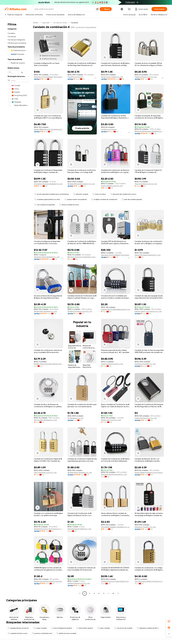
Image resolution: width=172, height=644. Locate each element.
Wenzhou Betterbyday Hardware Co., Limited (149, 131)
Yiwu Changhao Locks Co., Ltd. (45, 472)
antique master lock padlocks (75, 199)
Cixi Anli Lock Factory (75, 77)
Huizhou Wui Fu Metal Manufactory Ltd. (115, 309)
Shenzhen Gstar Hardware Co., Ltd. (47, 257)
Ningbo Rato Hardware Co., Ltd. (45, 311)
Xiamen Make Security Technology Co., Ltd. (48, 129)
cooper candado (40, 628)
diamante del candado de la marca (123, 194)
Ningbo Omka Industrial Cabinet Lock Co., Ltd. (48, 364)
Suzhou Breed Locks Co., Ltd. (112, 186)
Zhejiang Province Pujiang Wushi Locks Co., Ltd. (115, 581)
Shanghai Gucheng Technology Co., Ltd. (48, 529)
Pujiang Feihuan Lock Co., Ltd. (146, 77)
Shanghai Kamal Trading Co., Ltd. (79, 529)
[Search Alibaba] (64, 9)
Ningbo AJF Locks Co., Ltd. (111, 420)
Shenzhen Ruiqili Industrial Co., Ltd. (114, 474)
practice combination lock (42, 633)
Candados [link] (74, 23)
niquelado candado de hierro (148, 628)
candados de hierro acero (17, 633)
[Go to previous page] (80, 593)
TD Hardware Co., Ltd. (75, 418)
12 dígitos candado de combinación (104, 199)
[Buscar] (106, 9)
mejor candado (103, 628)
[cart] (129, 9)
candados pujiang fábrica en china (47, 199)
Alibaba (35, 23)
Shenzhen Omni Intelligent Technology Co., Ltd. (48, 77)
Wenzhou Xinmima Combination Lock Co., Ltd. (82, 257)
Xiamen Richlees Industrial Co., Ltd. (148, 255)
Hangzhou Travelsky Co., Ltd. (145, 364)
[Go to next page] (118, 593)
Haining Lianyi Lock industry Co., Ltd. (148, 311)
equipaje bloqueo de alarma (18, 628)
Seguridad (45, 23)
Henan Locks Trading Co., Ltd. (112, 77)
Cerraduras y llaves (60, 23)
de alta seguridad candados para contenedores (52, 194)
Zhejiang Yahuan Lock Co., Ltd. (78, 583)
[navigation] (18, 308)
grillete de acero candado (66, 633)
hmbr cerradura (99, 194)
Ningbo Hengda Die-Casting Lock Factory (48, 581)
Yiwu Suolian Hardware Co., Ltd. (45, 420)
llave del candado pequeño (132, 199)
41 (113, 593)
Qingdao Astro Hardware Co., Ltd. (79, 472)
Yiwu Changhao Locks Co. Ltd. (146, 184)
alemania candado (80, 194)
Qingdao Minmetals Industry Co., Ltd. (81, 184)
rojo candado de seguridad (45, 205)
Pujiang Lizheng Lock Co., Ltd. (112, 364)
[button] (97, 9)
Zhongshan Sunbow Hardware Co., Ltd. (48, 184)
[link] (169, 621)
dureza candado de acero (69, 205)
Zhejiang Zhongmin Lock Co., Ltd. (79, 311)
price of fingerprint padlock (61, 628)
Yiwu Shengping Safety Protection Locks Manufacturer (149, 581)
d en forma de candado (123, 628)
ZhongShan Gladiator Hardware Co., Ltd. (115, 527)
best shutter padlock (84, 628)
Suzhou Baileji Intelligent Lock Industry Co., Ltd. (149, 472)
